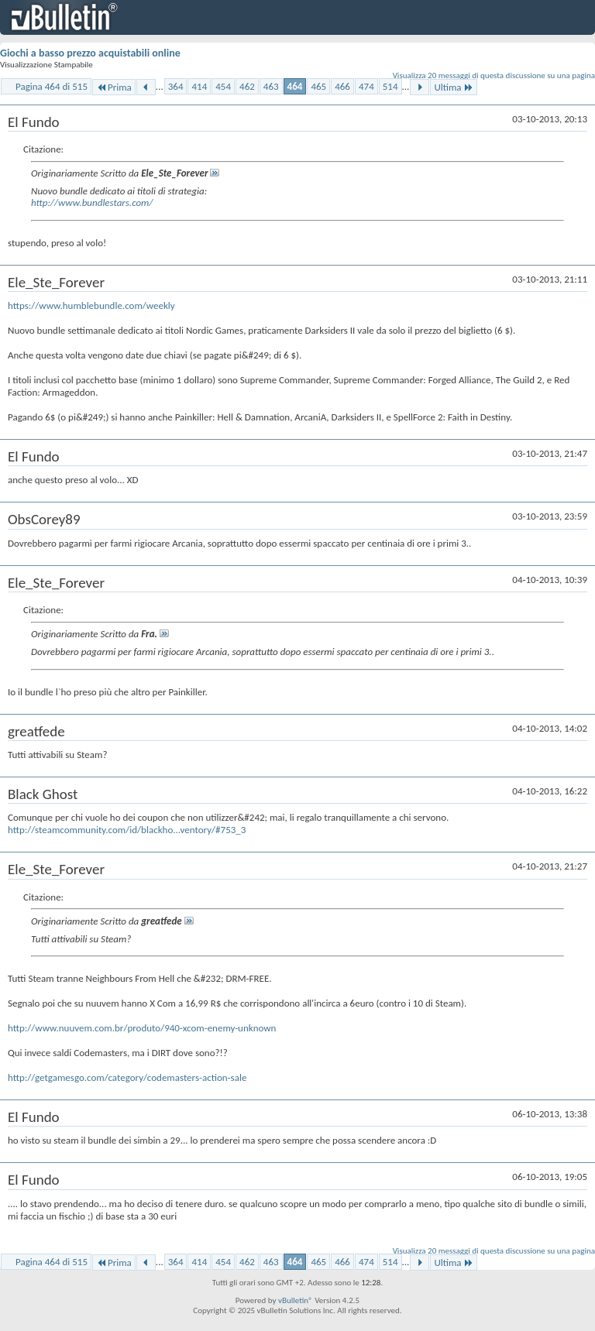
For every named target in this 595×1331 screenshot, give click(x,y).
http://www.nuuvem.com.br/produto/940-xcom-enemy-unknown (142, 1028)
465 (318, 86)
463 (271, 86)
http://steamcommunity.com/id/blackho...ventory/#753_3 (127, 829)
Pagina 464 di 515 (51, 86)
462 (247, 86)
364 (176, 86)
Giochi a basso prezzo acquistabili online (90, 53)
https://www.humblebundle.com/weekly (91, 305)
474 (366, 86)
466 (342, 86)
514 (390, 86)
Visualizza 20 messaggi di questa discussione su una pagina (494, 75)
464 (295, 86)
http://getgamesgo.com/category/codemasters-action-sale (127, 1077)
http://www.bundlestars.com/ (92, 202)
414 (199, 86)
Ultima (453, 87)
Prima (114, 87)
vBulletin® (295, 1300)
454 (223, 86)
